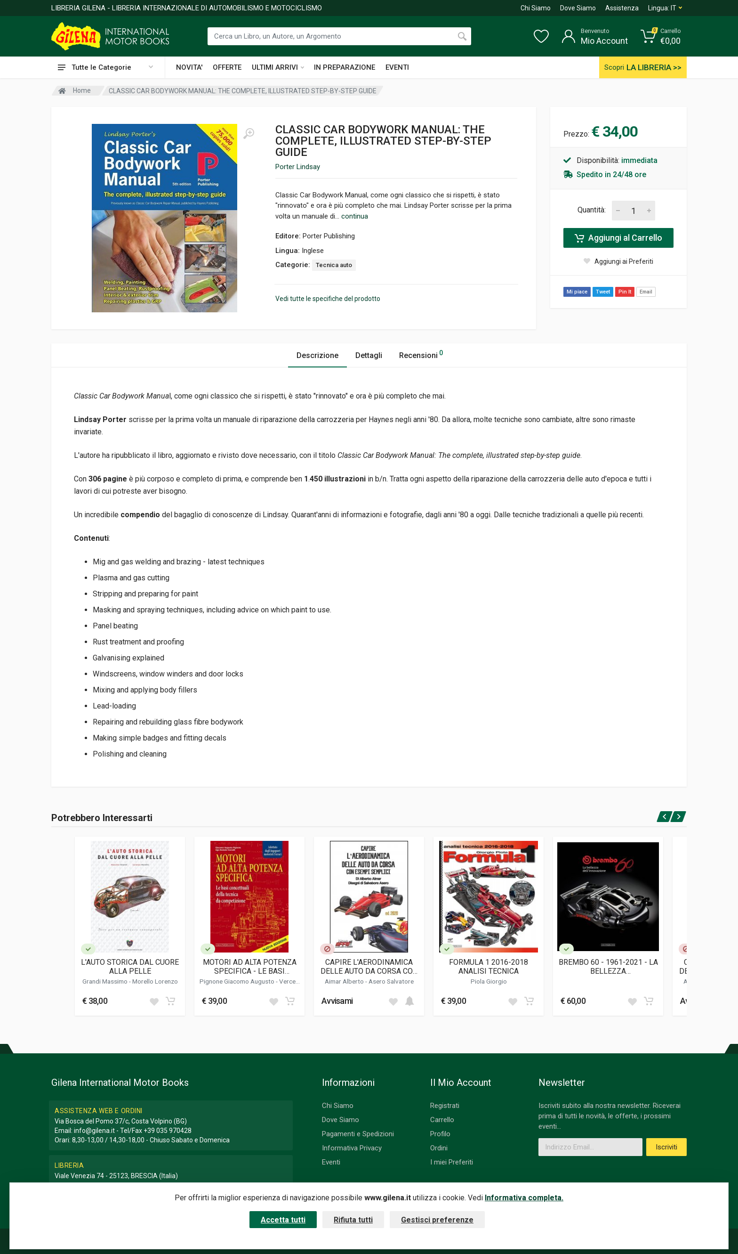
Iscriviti (666, 1147)
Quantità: (592, 209)
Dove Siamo (578, 8)
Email (646, 292)
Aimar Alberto (345, 981)
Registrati (444, 1105)
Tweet (603, 292)
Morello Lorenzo (155, 981)
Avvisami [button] (337, 1001)
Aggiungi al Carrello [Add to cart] (618, 238)
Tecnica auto (334, 265)
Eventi (331, 1162)
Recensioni (421, 354)
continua (354, 216)
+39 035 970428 (168, 1130)
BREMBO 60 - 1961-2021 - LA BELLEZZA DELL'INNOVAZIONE (608, 967)
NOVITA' (189, 67)
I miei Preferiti (451, 1162)
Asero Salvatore (391, 981)
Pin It (624, 292)
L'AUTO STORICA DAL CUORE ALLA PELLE (130, 967)
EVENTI (397, 67)
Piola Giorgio (489, 981)
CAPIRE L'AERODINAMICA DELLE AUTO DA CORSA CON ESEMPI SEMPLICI (369, 967)
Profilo (440, 1134)
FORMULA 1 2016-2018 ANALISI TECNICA (488, 967)
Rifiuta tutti (353, 1219)
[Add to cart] (170, 1001)
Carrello (442, 1120)
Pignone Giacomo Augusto (238, 981)
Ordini (439, 1148)
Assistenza (622, 8)
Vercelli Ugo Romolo (266, 985)
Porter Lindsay (297, 167)
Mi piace (577, 292)
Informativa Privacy (352, 1148)
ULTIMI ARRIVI (278, 67)
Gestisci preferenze (437, 1219)
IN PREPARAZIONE (344, 67)
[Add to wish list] (154, 1001)
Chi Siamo (536, 8)
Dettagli (368, 355)
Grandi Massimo (105, 981)
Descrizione (317, 355)
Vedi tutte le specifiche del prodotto (327, 298)
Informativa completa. (524, 1197)
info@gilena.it (94, 1130)
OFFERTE (227, 67)
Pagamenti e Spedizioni (358, 1134)
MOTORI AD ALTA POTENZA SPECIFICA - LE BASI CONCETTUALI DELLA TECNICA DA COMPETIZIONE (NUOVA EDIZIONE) (249, 967)
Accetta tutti (283, 1219)
